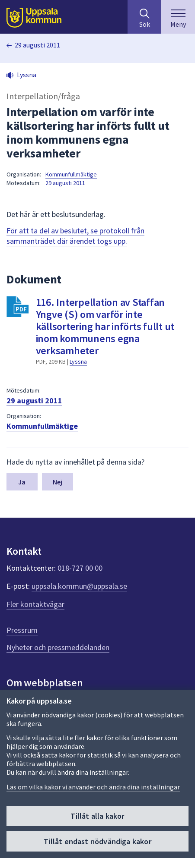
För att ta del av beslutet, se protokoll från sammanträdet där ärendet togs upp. (75, 236)
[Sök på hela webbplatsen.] (144, 17)
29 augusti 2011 (37, 45)
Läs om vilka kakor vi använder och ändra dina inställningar (93, 787)
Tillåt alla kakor (97, 816)
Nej (57, 482)
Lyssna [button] (26, 74)
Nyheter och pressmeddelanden (57, 647)
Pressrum (22, 630)
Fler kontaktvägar (35, 604)
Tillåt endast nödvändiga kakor (97, 841)
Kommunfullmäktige (71, 174)
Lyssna (78, 361)
